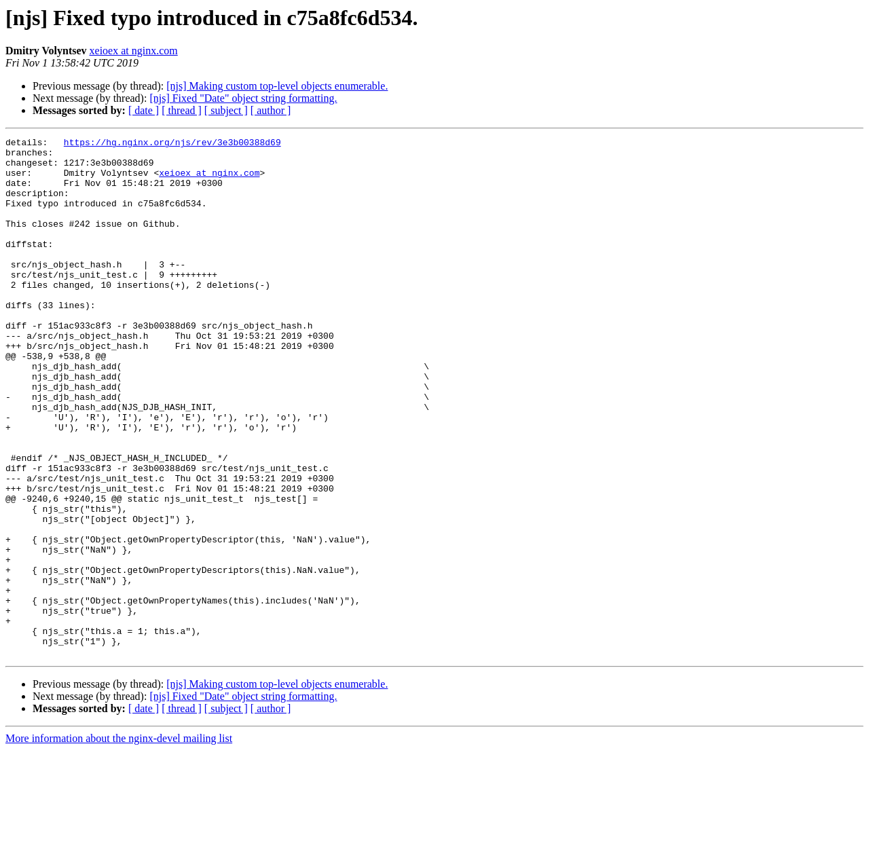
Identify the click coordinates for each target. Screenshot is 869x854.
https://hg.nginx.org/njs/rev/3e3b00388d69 (172, 144)
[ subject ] (226, 110)
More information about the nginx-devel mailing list (118, 842)
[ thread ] (182, 110)
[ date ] (143, 110)
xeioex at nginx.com (134, 50)
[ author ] (271, 110)
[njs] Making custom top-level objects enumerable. (277, 86)
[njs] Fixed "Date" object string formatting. (243, 98)
